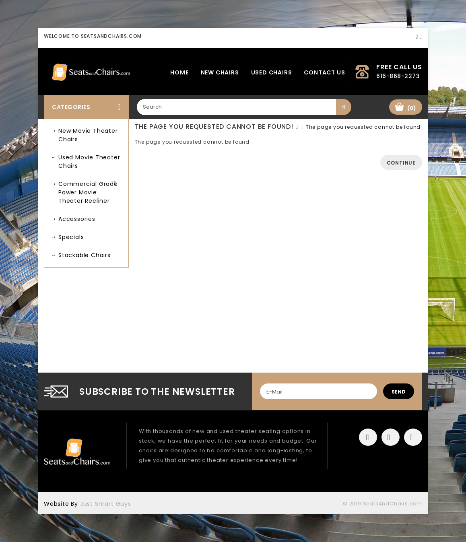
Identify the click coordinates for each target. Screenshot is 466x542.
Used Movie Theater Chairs (89, 161)
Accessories (76, 219)
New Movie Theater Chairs (88, 135)
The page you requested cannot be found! (364, 127)
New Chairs (220, 72)
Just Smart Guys (105, 504)
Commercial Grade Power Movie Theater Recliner (88, 192)
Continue (401, 162)
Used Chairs (271, 72)
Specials (71, 237)
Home (179, 72)
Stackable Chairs (84, 255)
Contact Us (324, 72)
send (399, 391)
